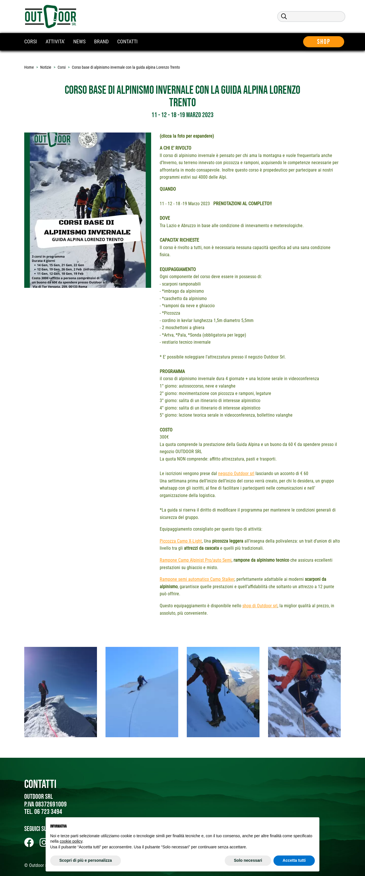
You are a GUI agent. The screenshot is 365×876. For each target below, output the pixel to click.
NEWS (79, 41)
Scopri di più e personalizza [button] (85, 860)
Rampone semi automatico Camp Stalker (197, 579)
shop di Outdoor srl (259, 605)
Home (29, 67)
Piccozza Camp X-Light (181, 541)
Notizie (45, 67)
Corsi (62, 67)
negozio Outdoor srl (236, 473)
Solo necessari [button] (248, 860)
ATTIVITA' (55, 41)
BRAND (101, 41)
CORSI (30, 41)
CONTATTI (127, 41)
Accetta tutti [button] (294, 860)
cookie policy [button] (71, 841)
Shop (324, 42)
